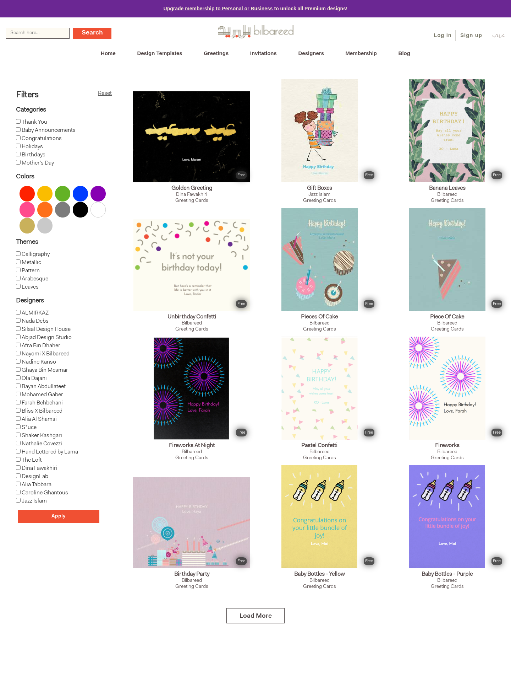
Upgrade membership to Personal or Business (219, 8)
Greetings (216, 53)
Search (92, 33)
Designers (311, 53)
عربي (498, 35)
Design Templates (159, 53)
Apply (58, 516)
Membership (361, 53)
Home (108, 53)
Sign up (471, 35)
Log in (443, 35)
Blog (404, 53)
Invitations (263, 53)
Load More (256, 616)
